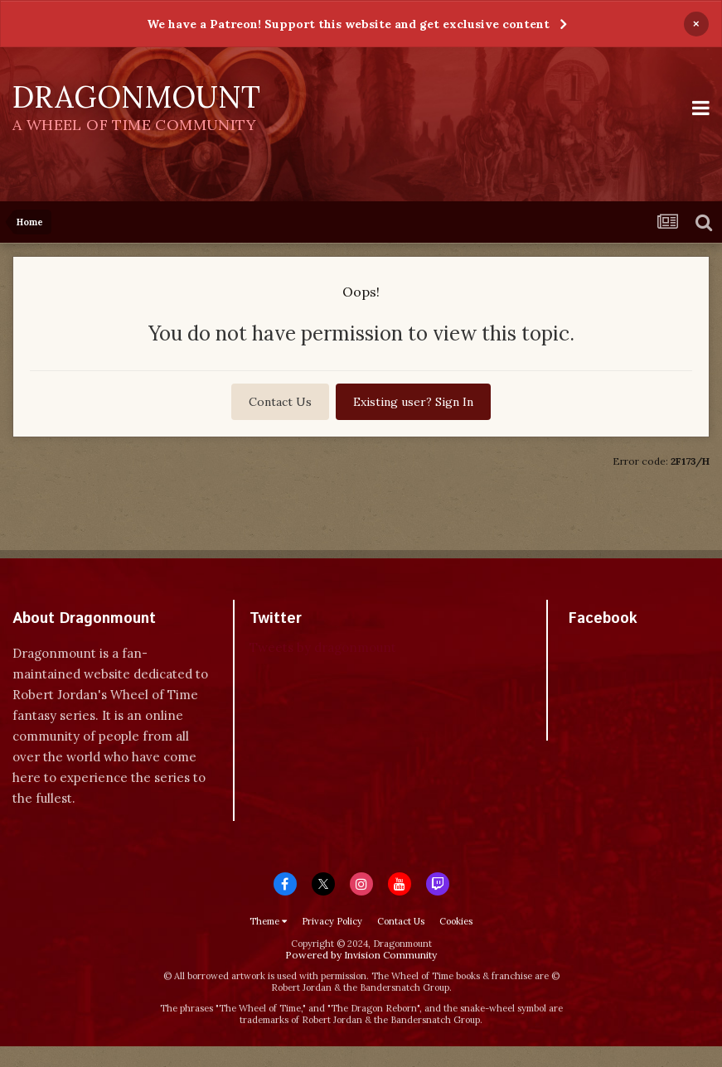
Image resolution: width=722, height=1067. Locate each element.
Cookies (455, 921)
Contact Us (280, 401)
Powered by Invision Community (361, 955)
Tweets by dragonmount (323, 647)
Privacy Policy (332, 921)
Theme (268, 921)
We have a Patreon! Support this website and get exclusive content (348, 24)
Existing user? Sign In (413, 401)
